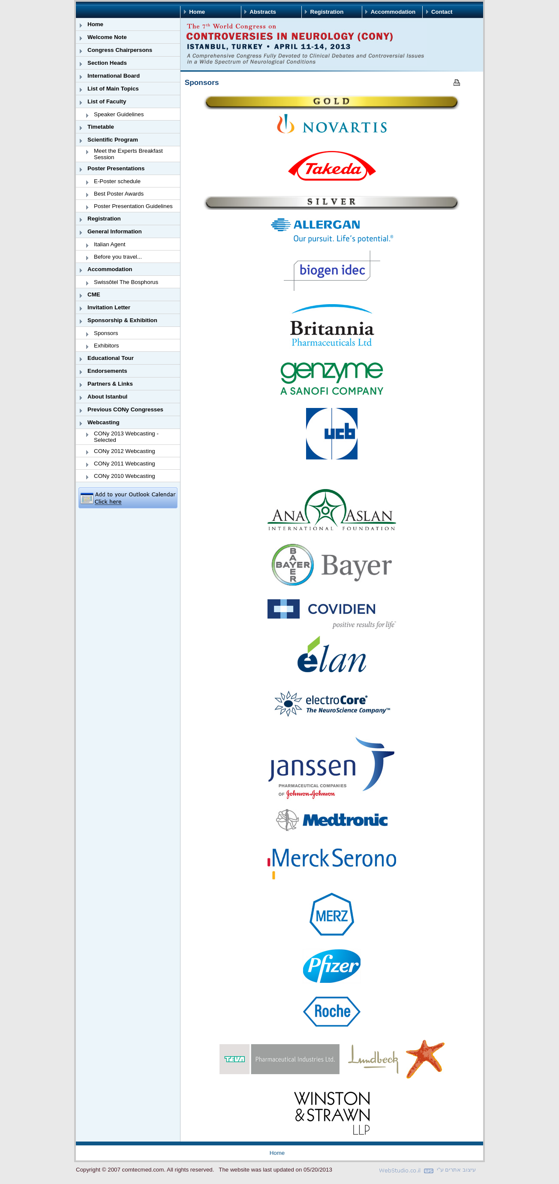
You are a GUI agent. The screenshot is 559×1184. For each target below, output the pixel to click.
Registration (327, 12)
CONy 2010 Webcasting (124, 476)
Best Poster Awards (119, 193)
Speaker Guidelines (119, 114)
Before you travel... (118, 257)
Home (197, 12)
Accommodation (393, 12)
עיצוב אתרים (460, 1169)
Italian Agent (109, 244)
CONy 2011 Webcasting (124, 463)
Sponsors (106, 333)
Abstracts (262, 12)
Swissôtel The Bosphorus (126, 282)
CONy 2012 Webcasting (124, 451)
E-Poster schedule (117, 181)
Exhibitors (106, 345)
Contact (442, 12)
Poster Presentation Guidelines (133, 206)
